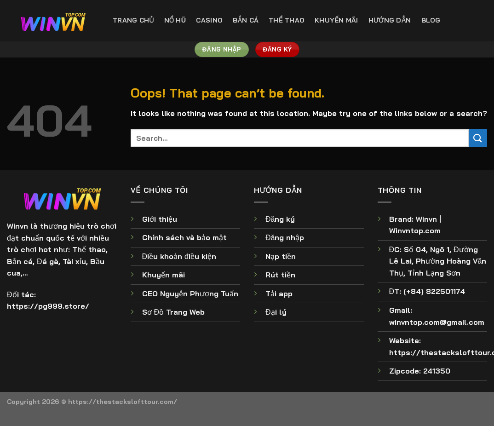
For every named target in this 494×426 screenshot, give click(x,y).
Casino (209, 20)
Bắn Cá (245, 20)
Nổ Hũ (175, 20)
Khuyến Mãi (336, 20)
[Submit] (478, 138)
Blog (431, 20)
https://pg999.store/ (48, 306)
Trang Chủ (133, 20)
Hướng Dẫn (389, 20)
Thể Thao (286, 20)
